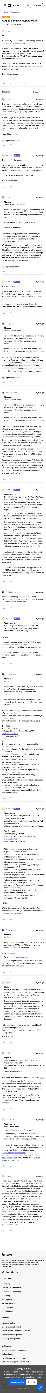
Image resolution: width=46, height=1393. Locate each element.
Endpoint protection (10, 1354)
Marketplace (7, 1299)
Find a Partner (7, 1307)
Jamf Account (7, 1311)
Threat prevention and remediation (16, 1358)
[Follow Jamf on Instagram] (17, 1272)
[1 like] (11, 140)
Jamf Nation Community (11, 1292)
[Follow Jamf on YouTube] (12, 1272)
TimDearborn (11, 592)
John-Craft (10, 1119)
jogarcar (9, 983)
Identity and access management (15, 1350)
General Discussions (12, 12)
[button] (4, 6)
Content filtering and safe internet (15, 1362)
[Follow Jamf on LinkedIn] (7, 1272)
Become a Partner (9, 1303)
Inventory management (11, 1339)
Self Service (6, 1346)
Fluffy (8, 99)
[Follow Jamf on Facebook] (22, 1272)
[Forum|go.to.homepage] (13, 5)
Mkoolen (9, 31)
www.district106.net (10, 734)
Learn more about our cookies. (28, 1377)
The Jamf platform (9, 1323)
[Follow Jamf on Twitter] (3, 1272)
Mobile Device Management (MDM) (16, 1331)
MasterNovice (11, 393)
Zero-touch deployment (11, 1327)
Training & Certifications (11, 1288)
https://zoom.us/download (19, 957)
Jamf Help (6, 1284)
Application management (12, 1335)
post (42, 1078)
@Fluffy (9, 426)
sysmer (8, 1176)
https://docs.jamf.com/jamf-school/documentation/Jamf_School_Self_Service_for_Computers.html (22, 1155)
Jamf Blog (6, 1296)
